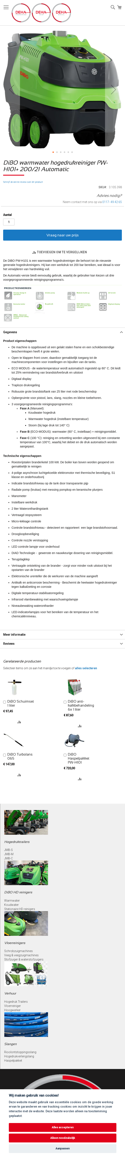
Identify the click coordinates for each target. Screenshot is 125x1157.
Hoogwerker (12, 1010)
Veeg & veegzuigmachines (21, 955)
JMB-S (8, 850)
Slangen (10, 1044)
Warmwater (12, 900)
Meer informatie (14, 634)
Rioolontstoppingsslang (20, 1052)
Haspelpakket (13, 1060)
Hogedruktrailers (16, 842)
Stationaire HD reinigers (19, 909)
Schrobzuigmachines (18, 951)
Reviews (8, 643)
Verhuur (10, 993)
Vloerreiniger (12, 1006)
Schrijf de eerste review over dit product (23, 182)
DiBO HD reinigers (18, 892)
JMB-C (8, 858)
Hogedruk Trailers (16, 1001)
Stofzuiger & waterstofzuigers (23, 959)
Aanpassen (62, 1148)
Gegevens (10, 332)
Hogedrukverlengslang (19, 1056)
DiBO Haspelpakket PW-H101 (78, 758)
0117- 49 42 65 (112, 202)
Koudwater (11, 904)
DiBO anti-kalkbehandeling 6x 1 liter (81, 705)
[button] (11, 89)
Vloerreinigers (14, 943)
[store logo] (41, 13)
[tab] (62, 332)
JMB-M (8, 854)
